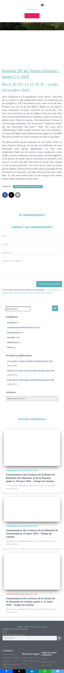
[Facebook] (6, 671)
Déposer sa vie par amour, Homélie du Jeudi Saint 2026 (30, 371)
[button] (42, 5)
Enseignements (14, 332)
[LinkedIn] (32, 671)
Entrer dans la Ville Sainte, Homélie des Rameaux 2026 (30, 380)
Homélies (11, 337)
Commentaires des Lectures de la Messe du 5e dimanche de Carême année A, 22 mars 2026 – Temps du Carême (30, 601)
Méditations (12, 342)
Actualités (11, 322)
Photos (10, 347)
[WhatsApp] (44, 671)
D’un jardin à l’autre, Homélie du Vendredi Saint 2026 (30, 361)
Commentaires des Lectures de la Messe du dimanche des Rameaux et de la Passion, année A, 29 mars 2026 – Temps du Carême (30, 478)
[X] (19, 671)
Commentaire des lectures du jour (27, 186)
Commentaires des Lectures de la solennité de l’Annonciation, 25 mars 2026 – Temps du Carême (32, 533)
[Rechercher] (59, 638)
